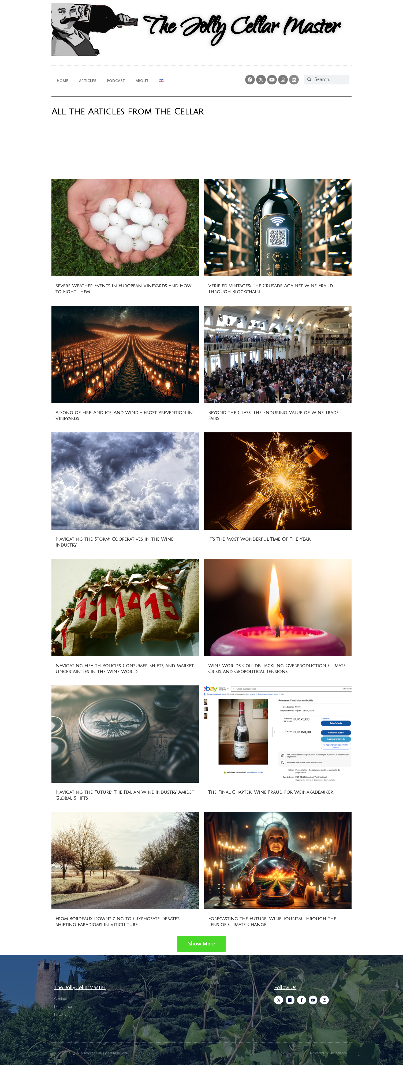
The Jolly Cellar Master (241, 28)
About (142, 81)
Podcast (116, 81)
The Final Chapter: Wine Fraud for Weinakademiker (270, 792)
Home (62, 81)
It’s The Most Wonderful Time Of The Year (259, 539)
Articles (87, 81)
